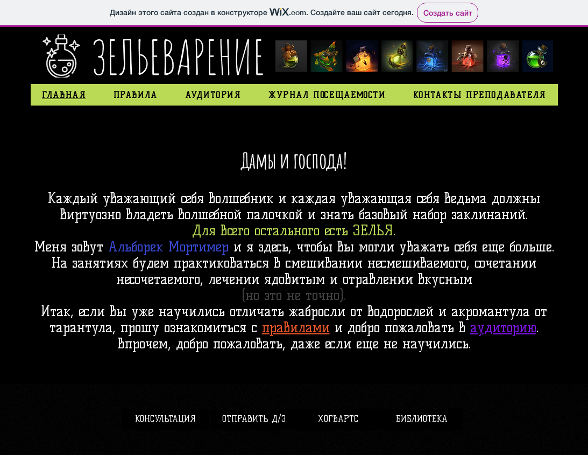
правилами (296, 327)
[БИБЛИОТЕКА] (421, 419)
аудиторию (503, 327)
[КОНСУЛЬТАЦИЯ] (165, 419)
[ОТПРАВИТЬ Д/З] (254, 419)
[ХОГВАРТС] (338, 419)
